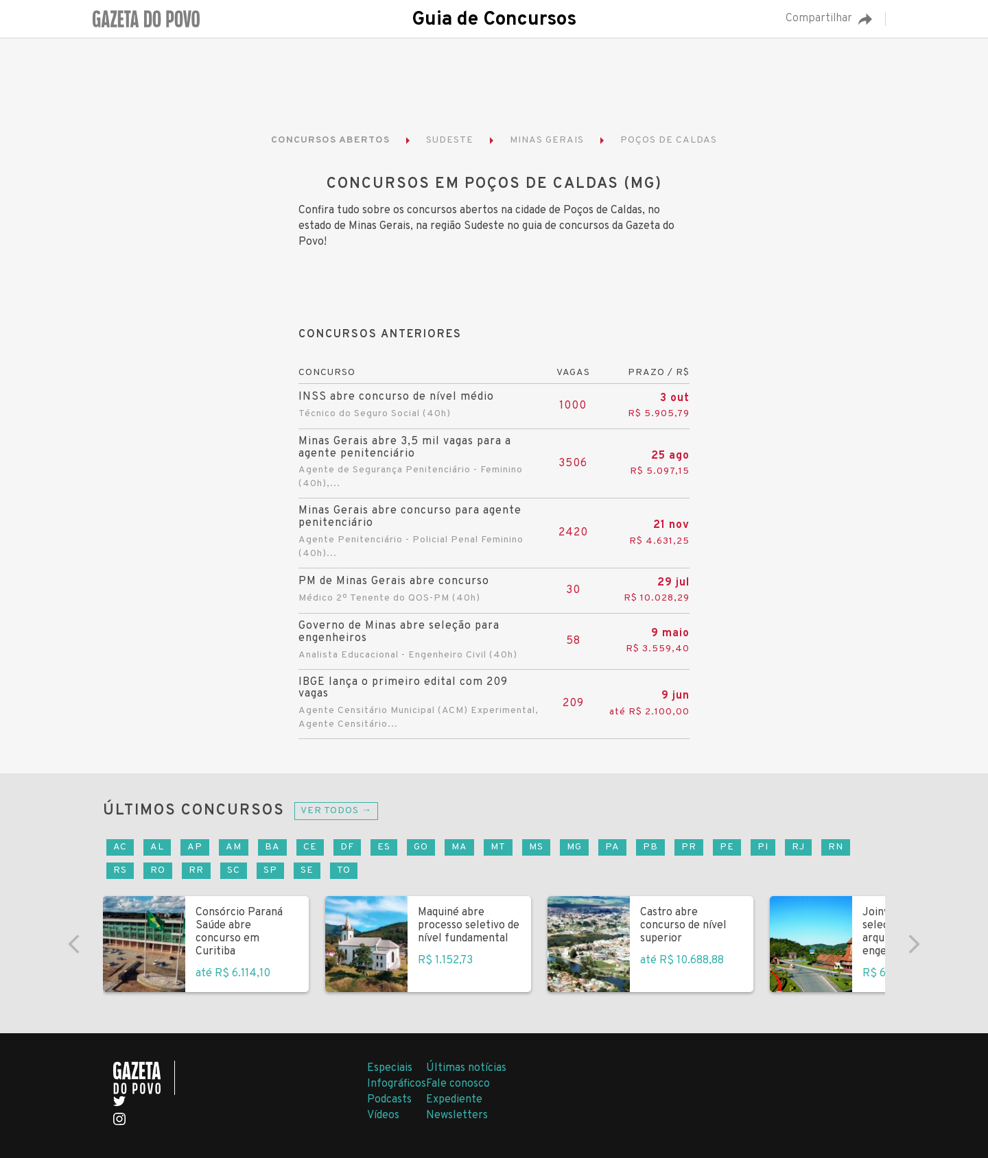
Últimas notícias (466, 1068)
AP (194, 847)
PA (612, 847)
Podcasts (389, 1100)
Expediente (454, 1100)
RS (120, 870)
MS (536, 847)
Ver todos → (336, 811)
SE (307, 870)
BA (272, 847)
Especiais (389, 1068)
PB (650, 847)
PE (727, 847)
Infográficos (396, 1084)
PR (688, 847)
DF (347, 847)
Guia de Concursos (494, 19)
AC (120, 847)
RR (196, 870)
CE (310, 847)
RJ (798, 847)
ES (383, 847)
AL (157, 847)
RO (157, 870)
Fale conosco (458, 1084)
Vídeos (383, 1115)
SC (233, 870)
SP (270, 870)
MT (498, 847)
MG (574, 847)
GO (421, 847)
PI (762, 847)
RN (835, 847)
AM (234, 847)
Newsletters (457, 1115)
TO (344, 870)
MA (459, 847)
